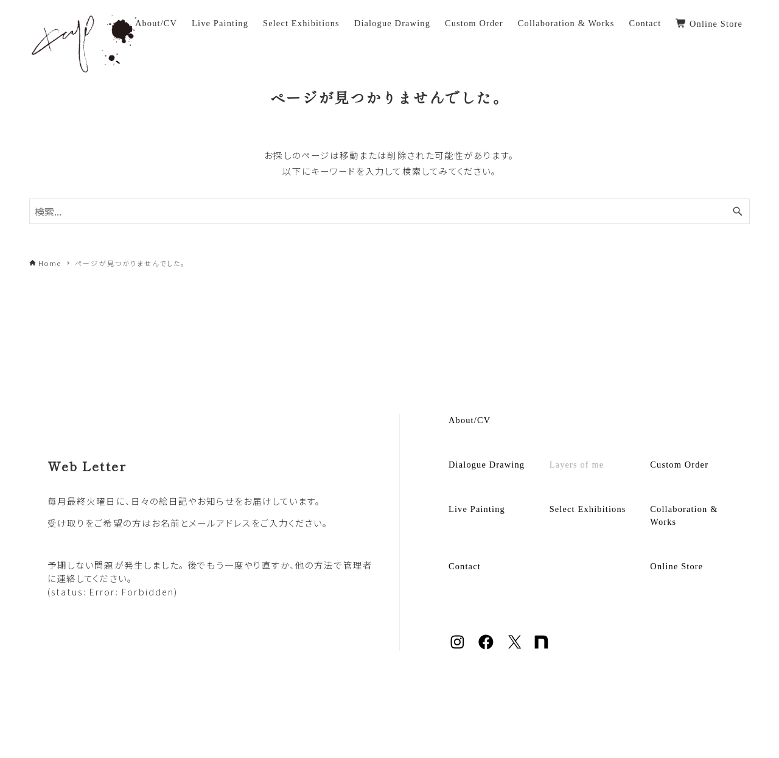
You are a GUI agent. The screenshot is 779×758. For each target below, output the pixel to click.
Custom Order (679, 464)
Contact (465, 566)
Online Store (676, 566)
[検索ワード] (389, 211)
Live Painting (477, 509)
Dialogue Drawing (487, 464)
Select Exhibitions (588, 509)
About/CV (470, 420)
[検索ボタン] (737, 211)
